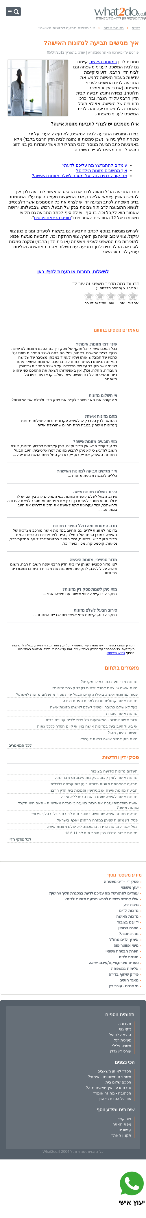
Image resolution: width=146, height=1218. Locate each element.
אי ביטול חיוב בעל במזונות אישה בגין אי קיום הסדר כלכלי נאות (87, 726)
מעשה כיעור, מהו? (123, 732)
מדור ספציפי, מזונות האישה (93, 560)
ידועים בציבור (127, 922)
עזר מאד (133, 297)
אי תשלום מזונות (103, 395)
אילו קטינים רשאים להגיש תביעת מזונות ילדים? (101, 899)
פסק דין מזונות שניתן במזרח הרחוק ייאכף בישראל (97, 820)
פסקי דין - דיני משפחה (121, 881)
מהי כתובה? (128, 934)
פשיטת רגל (122, 1040)
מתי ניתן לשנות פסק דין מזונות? (89, 589)
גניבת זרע (130, 905)
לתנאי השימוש (116, 653)
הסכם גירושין (128, 928)
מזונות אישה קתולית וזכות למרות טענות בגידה (100, 701)
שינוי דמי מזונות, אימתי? (96, 344)
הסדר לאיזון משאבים (114, 1071)
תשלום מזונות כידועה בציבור (114, 771)
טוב (111, 297)
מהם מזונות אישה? (100, 416)
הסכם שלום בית (118, 1082)
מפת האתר (122, 1124)
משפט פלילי (121, 1046)
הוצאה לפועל (120, 1034)
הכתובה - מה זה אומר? (112, 1093)
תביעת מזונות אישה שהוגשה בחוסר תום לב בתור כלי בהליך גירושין (84, 814)
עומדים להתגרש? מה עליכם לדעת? (94, 165)
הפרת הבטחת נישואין (121, 951)
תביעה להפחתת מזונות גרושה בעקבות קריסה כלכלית (94, 784)
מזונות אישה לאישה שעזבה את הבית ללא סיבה (99, 797)
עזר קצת (100, 297)
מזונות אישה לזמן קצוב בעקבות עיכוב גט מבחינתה (96, 777)
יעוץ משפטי (129, 887)
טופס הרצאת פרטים (52, 217)
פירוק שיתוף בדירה (123, 974)
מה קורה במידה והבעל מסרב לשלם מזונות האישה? (79, 175)
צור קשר (124, 1119)
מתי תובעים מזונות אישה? (95, 441)
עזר (122, 297)
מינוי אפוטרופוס (126, 945)
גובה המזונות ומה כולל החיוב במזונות (85, 526)
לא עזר (89, 297)
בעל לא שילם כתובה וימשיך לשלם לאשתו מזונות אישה (94, 707)
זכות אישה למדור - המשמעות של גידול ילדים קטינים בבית (92, 720)
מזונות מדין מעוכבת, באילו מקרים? (109, 681)
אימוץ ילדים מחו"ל (123, 939)
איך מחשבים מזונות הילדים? (101, 170)
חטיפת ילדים (128, 957)
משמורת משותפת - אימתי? (109, 1077)
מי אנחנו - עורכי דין (123, 986)
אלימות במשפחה (124, 968)
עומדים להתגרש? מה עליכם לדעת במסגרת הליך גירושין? (93, 893)
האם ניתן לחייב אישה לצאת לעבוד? (109, 739)
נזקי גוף (125, 1029)
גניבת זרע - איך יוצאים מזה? (108, 1088)
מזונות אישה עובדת (122, 713)
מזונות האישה (127, 916)
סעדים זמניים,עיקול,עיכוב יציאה (113, 963)
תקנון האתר (121, 1135)
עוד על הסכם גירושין (115, 1099)
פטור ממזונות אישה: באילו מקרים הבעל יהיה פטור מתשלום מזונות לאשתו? (77, 694)
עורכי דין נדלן (120, 1051)
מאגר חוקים (128, 980)
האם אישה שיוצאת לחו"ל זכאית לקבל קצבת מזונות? (95, 688)
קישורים (125, 1130)
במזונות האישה (103, 61)
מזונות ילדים (128, 910)
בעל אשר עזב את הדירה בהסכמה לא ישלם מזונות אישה (92, 826)
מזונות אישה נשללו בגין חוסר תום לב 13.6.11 (101, 833)
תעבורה (124, 1023)
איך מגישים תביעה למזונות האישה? (87, 471)
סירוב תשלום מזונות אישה (95, 492)
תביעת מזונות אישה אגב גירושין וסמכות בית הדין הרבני (94, 790)
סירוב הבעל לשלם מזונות (95, 610)
